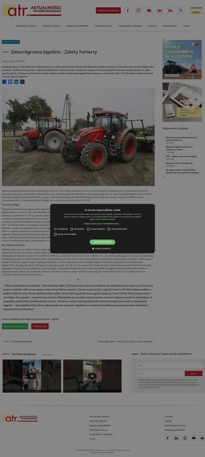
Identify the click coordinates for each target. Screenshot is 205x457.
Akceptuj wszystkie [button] (102, 242)
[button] (102, 224)
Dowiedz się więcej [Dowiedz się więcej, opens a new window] (108, 219)
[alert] (102, 228)
